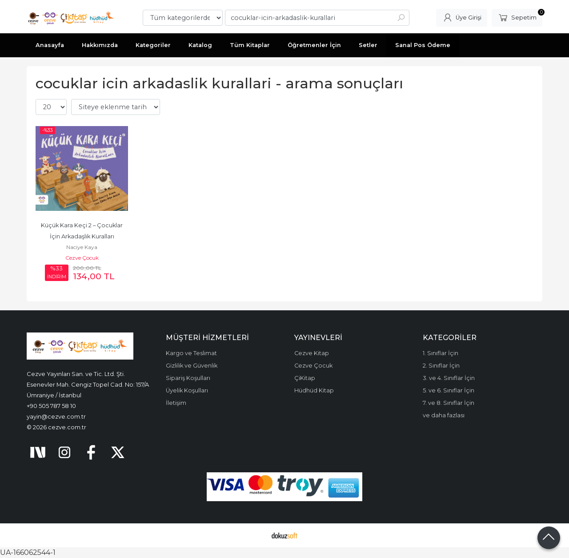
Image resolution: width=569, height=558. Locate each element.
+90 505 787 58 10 (51, 405)
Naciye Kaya (81, 247)
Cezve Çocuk (82, 257)
